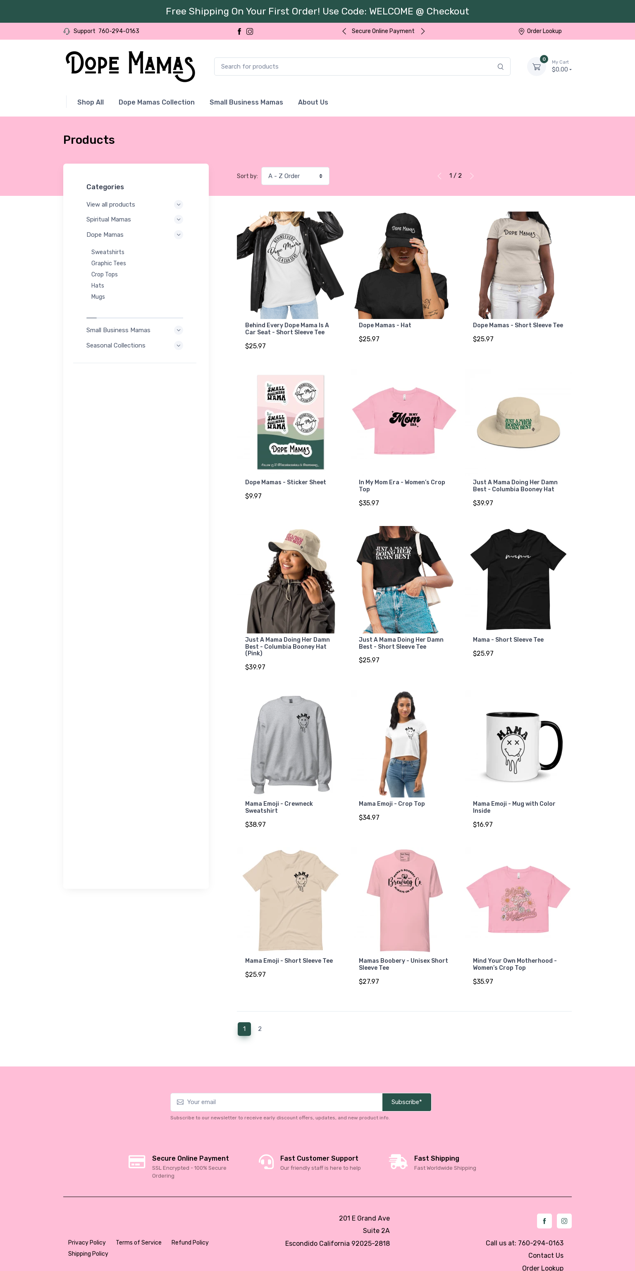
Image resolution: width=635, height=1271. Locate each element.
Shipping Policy (88, 1231)
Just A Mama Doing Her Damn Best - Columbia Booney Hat (515, 482)
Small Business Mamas (136, 312)
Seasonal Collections (136, 328)
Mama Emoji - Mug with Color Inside (514, 794)
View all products (136, 204)
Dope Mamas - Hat (385, 325)
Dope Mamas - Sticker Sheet (285, 478)
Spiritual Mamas (136, 219)
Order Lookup (540, 31)
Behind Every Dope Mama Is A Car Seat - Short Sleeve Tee (287, 329)
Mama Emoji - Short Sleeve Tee (289, 943)
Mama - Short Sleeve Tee (508, 630)
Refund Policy (190, 1220)
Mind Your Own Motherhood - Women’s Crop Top (515, 947)
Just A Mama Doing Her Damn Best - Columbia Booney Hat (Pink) (287, 637)
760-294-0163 (118, 31)
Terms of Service (139, 1220)
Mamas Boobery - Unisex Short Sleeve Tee (403, 947)
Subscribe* (407, 1079)
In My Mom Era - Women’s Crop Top (402, 482)
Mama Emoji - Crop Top (392, 790)
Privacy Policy (87, 1220)
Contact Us (545, 1233)
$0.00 (562, 66)
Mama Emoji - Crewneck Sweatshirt (279, 794)
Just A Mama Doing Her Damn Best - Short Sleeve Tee (401, 634)
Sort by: (247, 176)
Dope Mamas (136, 234)
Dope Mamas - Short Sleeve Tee (518, 325)
